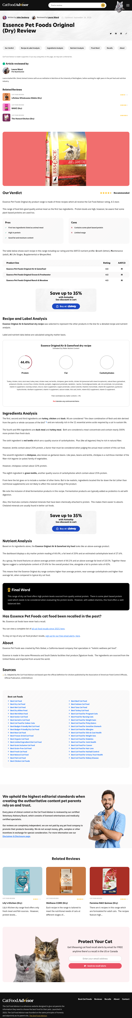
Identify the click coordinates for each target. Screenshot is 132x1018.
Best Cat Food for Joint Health (83, 742)
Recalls (110, 48)
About (122, 48)
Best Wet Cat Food (18, 707)
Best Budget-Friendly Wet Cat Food (24, 726)
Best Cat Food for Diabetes (82, 739)
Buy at (66, 306)
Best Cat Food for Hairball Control (85, 751)
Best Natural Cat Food (19, 754)
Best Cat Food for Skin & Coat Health (86, 732)
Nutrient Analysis (77, 48)
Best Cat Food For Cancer (81, 745)
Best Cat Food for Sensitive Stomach (86, 726)
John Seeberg (22, 17)
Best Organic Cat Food (19, 739)
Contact (125, 999)
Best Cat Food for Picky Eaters (83, 723)
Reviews (98, 999)
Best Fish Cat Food (18, 758)
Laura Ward (53, 17)
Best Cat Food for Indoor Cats (22, 723)
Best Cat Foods (85, 999)
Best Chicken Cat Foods (20, 761)
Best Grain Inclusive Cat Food (22, 745)
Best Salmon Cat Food (80, 704)
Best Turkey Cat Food (80, 710)
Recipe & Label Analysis (30, 48)
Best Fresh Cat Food (18, 751)
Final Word (95, 48)
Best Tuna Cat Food (79, 707)
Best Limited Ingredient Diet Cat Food (26, 742)
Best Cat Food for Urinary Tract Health (87, 754)
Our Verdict (9, 48)
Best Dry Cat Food (17, 704)
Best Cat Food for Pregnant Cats (84, 713)
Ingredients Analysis (55, 48)
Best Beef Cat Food (79, 701)
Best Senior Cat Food (19, 716)
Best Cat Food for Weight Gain (83, 720)
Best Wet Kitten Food (19, 713)
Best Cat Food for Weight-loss (83, 735)
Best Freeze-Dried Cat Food (21, 735)
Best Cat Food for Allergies (82, 729)
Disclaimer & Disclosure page (16, 836)
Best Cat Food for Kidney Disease (85, 758)
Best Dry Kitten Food (18, 710)
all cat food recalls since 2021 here (48, 628)
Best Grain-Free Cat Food (20, 748)
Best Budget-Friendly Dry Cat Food (24, 729)
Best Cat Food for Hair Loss (82, 748)
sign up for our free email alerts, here (63, 635)
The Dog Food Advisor (38, 1015)
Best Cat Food (16, 701)
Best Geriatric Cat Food (20, 720)
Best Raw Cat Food (18, 732)
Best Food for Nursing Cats (82, 716)
